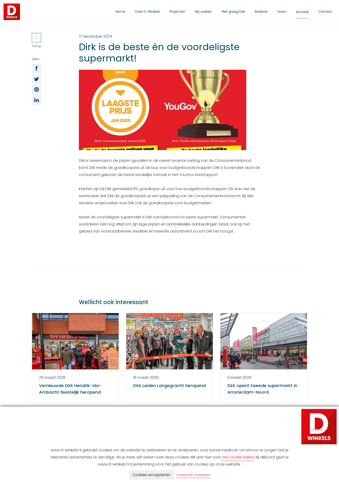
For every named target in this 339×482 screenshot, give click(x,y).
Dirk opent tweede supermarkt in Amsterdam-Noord (262, 389)
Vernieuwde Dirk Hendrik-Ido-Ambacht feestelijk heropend (70, 389)
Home (120, 11)
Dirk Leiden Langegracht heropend (169, 385)
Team (282, 11)
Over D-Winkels (147, 11)
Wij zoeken (203, 11)
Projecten (177, 11)
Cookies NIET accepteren (193, 475)
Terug (36, 40)
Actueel (302, 11)
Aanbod (260, 11)
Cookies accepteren (151, 475)
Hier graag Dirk (233, 11)
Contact (325, 11)
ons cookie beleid (238, 457)
